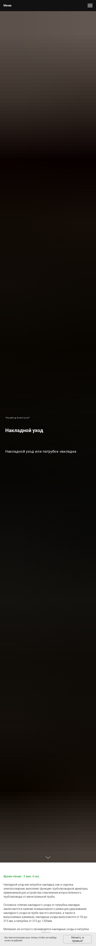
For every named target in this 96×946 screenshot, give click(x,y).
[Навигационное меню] (90, 5)
